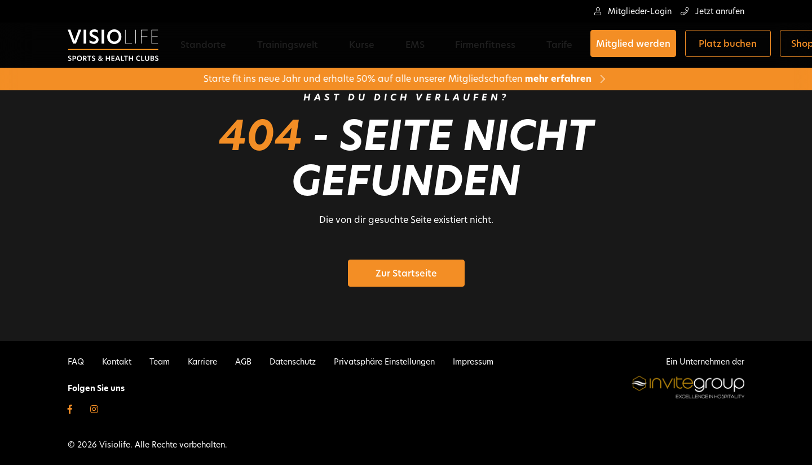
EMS (371, 44)
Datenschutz (293, 361)
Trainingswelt (278, 44)
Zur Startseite (406, 273)
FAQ (76, 361)
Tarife (481, 44)
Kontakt (116, 361)
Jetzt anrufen (712, 11)
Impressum (473, 361)
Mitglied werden (552, 45)
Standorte (212, 44)
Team (159, 361)
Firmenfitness (424, 44)
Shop (721, 45)
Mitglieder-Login (633, 11)
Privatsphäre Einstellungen (384, 361)
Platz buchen (648, 45)
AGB (243, 361)
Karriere (202, 361)
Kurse (335, 44)
